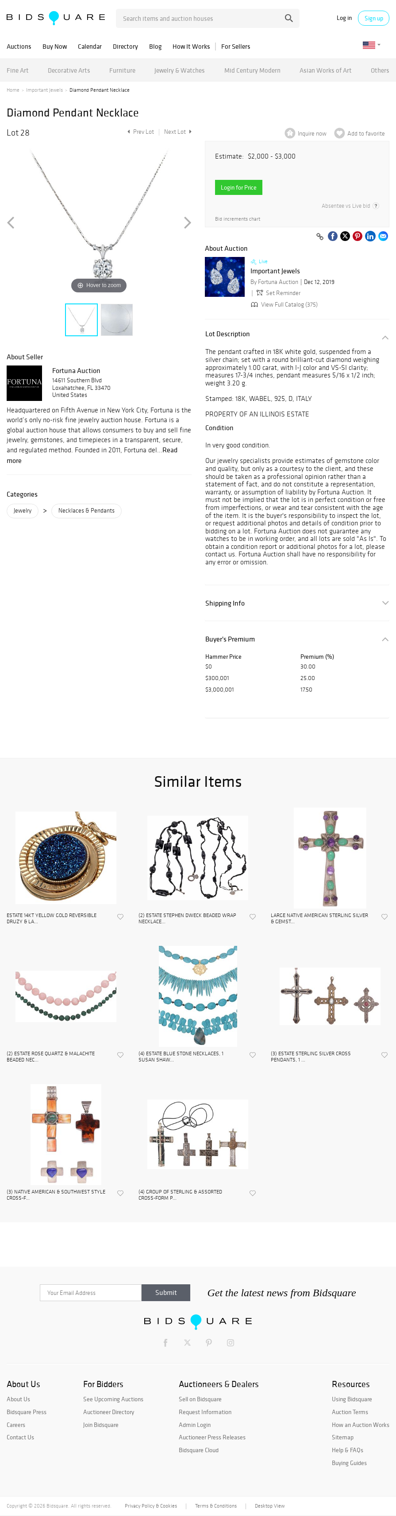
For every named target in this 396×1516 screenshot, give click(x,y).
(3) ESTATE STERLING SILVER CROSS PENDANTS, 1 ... (311, 1056)
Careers (16, 1425)
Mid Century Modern (252, 70)
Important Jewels (44, 90)
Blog (155, 46)
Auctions (19, 46)
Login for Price (239, 187)
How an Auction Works (360, 1425)
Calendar (90, 46)
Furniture (122, 70)
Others (380, 70)
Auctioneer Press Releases (212, 1437)
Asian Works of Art (326, 70)
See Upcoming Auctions (113, 1399)
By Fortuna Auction (274, 282)
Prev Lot (139, 132)
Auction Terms (350, 1412)
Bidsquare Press (26, 1412)
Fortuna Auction (76, 370)
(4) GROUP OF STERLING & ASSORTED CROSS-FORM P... (180, 1195)
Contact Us (20, 1437)
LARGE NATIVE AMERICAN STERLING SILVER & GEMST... (319, 918)
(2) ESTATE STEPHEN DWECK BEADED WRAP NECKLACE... (187, 918)
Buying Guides (349, 1463)
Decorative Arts (69, 70)
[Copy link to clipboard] (320, 237)
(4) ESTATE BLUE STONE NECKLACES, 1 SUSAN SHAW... (180, 1056)
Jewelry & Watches (179, 70)
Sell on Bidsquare (200, 1399)
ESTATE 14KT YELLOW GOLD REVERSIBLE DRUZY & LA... (51, 918)
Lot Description (227, 334)
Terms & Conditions (216, 1506)
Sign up (374, 18)
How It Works (191, 46)
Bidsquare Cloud (199, 1450)
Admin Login (195, 1425)
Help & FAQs (347, 1450)
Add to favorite (366, 133)
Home (13, 90)
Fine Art (18, 70)
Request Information (205, 1412)
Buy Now (54, 46)
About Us (18, 1399)
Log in (344, 18)
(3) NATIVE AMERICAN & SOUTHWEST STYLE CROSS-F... (56, 1195)
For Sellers (235, 46)
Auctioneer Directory (108, 1412)
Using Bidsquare (352, 1399)
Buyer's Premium (230, 639)
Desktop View (270, 1506)
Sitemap (343, 1437)
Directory (125, 46)
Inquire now (312, 133)
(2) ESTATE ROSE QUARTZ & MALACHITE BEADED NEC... (51, 1056)
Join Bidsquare (101, 1425)
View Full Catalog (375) (283, 304)
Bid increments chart (237, 219)
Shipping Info (225, 603)
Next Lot (178, 132)
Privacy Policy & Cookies (151, 1506)
